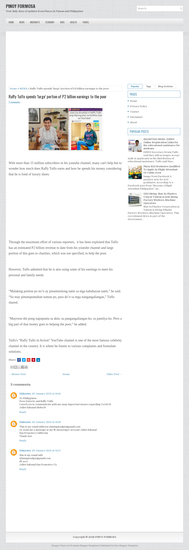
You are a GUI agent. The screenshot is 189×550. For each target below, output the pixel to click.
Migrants (35, 22)
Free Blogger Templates (126, 545)
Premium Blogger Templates (84, 545)
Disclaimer (136, 117)
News (22, 22)
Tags (148, 86)
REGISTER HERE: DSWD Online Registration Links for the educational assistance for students (161, 144)
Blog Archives (165, 86)
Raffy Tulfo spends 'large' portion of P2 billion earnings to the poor (57, 96)
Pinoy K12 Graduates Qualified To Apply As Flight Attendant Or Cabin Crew (161, 169)
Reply (22, 412)
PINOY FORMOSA (20, 6)
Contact (134, 111)
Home (11, 22)
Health (73, 22)
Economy (49, 22)
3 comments (14, 102)
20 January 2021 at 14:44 (46, 393)
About (133, 122)
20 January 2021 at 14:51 (46, 450)
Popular (135, 86)
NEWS (23, 88)
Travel (85, 22)
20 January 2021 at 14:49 (46, 422)
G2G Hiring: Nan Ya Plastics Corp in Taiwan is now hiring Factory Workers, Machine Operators (160, 198)
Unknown (25, 393)
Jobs (62, 22)
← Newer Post (17, 374)
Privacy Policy (138, 106)
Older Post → (114, 374)
